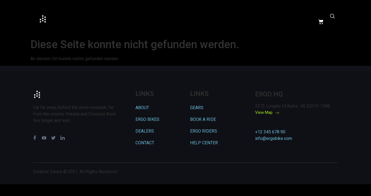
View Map (267, 113)
